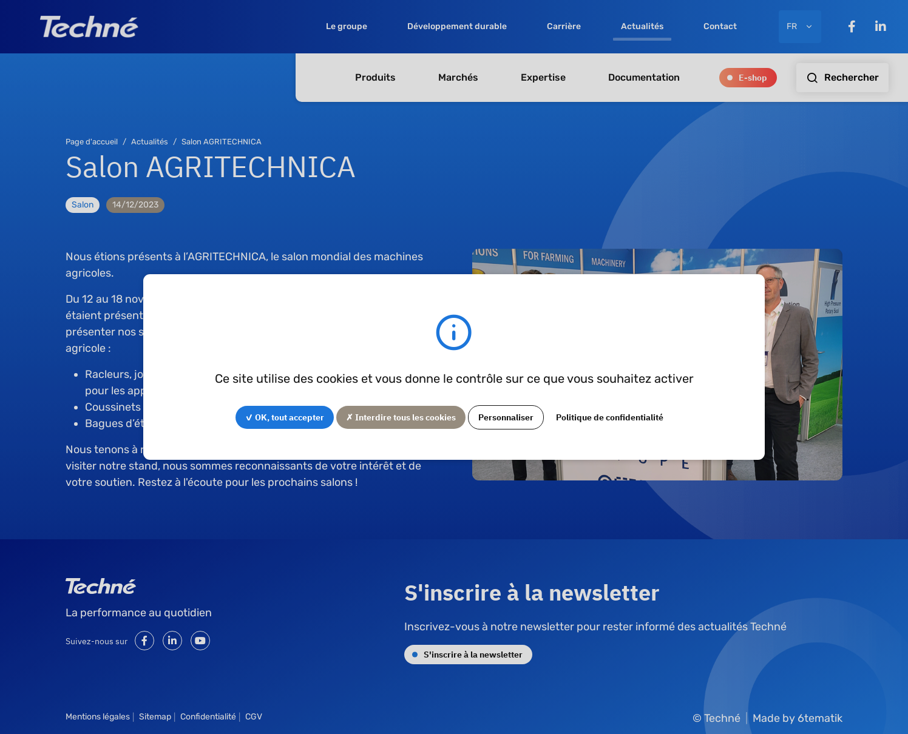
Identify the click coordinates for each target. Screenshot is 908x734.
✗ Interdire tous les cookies (401, 417)
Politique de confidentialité (609, 417)
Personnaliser (506, 417)
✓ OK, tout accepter (284, 417)
